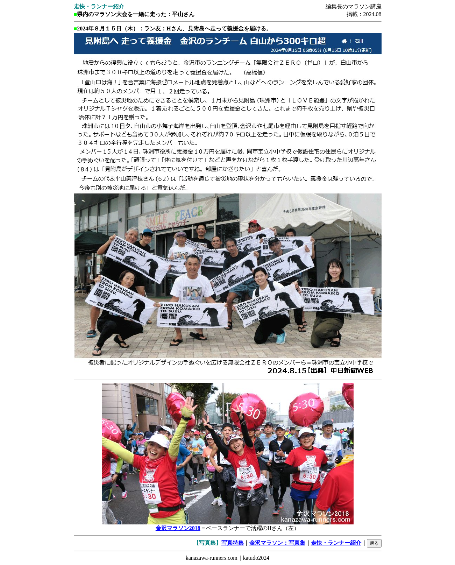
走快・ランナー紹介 (336, 543)
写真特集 (232, 543)
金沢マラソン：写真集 (277, 543)
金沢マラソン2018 (178, 528)
